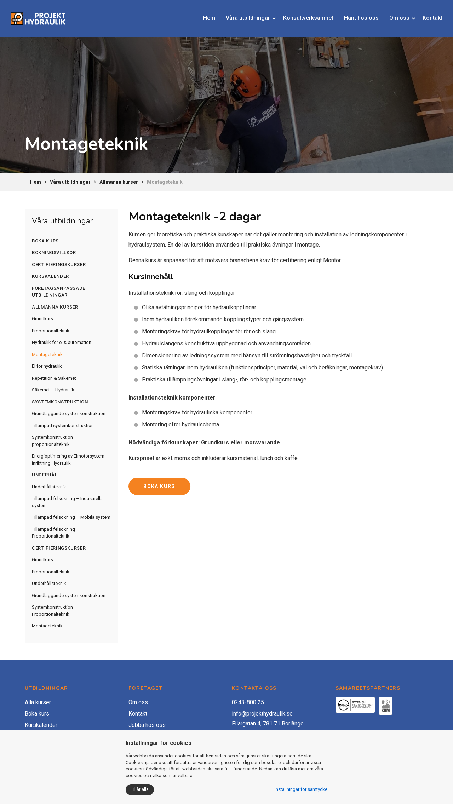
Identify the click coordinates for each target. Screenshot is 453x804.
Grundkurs (42, 318)
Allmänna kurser (118, 182)
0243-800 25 (248, 702)
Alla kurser (38, 702)
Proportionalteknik (50, 330)
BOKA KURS (159, 486)
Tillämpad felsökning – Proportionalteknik (55, 533)
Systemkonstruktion (60, 401)
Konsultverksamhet (303, 15)
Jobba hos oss (147, 725)
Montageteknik (47, 354)
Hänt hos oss (356, 15)
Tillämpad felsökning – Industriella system (67, 502)
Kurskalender (50, 276)
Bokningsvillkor (54, 252)
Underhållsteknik (49, 486)
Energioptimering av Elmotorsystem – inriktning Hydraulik (70, 459)
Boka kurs (45, 240)
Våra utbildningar (242, 15)
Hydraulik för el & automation (61, 342)
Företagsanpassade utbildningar (58, 292)
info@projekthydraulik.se (262, 713)
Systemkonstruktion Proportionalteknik (52, 610)
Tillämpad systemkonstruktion (63, 425)
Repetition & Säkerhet (54, 378)
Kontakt (427, 15)
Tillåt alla (140, 789)
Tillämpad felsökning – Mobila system (71, 517)
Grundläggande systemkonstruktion (68, 413)
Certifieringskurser (59, 264)
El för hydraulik (47, 366)
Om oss (394, 15)
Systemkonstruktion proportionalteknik (52, 441)
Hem (204, 15)
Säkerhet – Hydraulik (53, 389)
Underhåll (46, 474)
